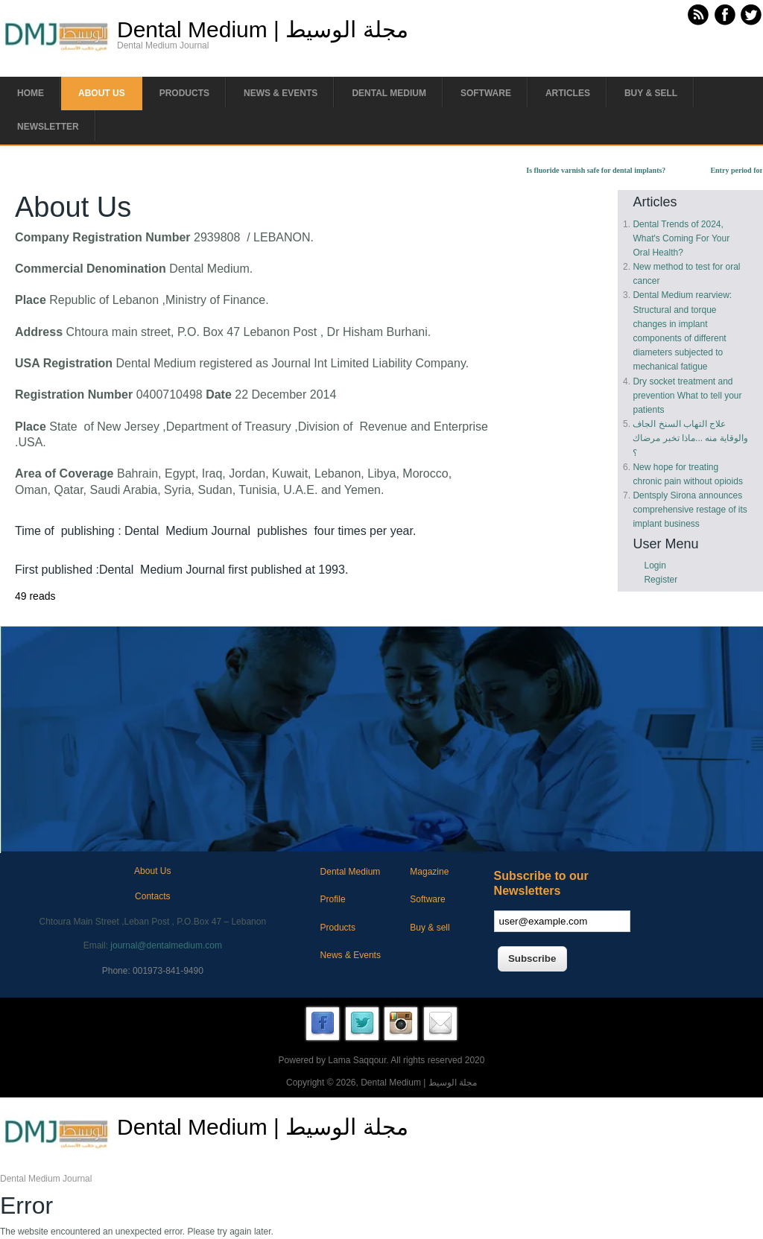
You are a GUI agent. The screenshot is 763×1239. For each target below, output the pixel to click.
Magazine (429, 871)
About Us (152, 871)
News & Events (280, 93)
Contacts (152, 896)
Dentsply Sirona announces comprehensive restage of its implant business (690, 509)
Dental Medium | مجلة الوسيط (262, 30)
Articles (567, 93)
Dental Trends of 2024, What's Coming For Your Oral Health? (681, 238)
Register (660, 579)
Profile (333, 899)
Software (485, 93)
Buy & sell (429, 927)
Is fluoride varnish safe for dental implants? (602, 170)
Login (654, 565)
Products (184, 93)
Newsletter (48, 126)
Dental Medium (389, 93)
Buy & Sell (650, 93)
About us (101, 93)
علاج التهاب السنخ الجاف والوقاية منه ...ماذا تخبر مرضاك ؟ (690, 438)
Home (30, 93)
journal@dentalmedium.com (166, 945)
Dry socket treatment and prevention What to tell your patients (687, 395)
